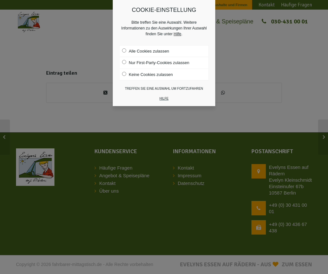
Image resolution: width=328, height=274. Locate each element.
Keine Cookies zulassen (147, 69)
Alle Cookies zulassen (145, 46)
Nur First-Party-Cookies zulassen (155, 58)
